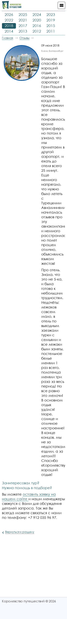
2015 (50, 25)
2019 (50, 20)
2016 (37, 25)
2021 (23, 20)
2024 (37, 14)
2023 (50, 14)
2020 (37, 20)
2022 (9, 20)
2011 (50, 31)
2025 (23, 14)
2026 (9, 14)
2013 (23, 31)
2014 (9, 31)
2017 (23, 25)
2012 (37, 31)
